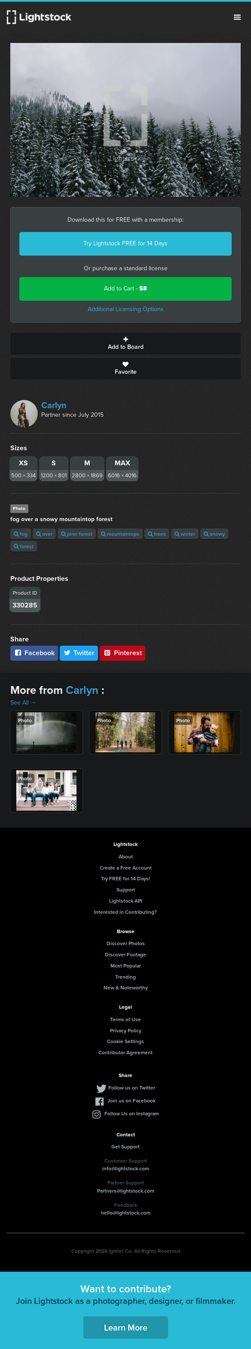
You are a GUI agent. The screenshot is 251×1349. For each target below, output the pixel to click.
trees (157, 533)
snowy (214, 533)
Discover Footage (125, 954)
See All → (23, 702)
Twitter (79, 653)
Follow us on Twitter (131, 1087)
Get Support (125, 1146)
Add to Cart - (125, 288)
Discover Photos (126, 943)
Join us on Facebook (131, 1100)
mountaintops (120, 533)
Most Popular (125, 965)
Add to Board (125, 343)
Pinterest (122, 653)
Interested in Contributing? (125, 912)
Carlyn (54, 405)
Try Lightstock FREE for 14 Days (125, 243)
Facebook (34, 653)
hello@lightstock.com (125, 1212)
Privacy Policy (125, 1030)
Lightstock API (125, 900)
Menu (237, 17)
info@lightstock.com (125, 1168)
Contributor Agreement (125, 1052)
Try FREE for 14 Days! (125, 878)
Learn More (125, 1327)
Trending (125, 976)
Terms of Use (125, 1019)
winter (184, 533)
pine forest (76, 533)
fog (21, 533)
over (44, 533)
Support (125, 889)
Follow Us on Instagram (131, 1113)
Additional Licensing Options (126, 309)
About (126, 856)
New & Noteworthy (126, 987)
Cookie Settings (125, 1041)
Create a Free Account (126, 867)
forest (24, 546)
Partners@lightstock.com (125, 1190)
